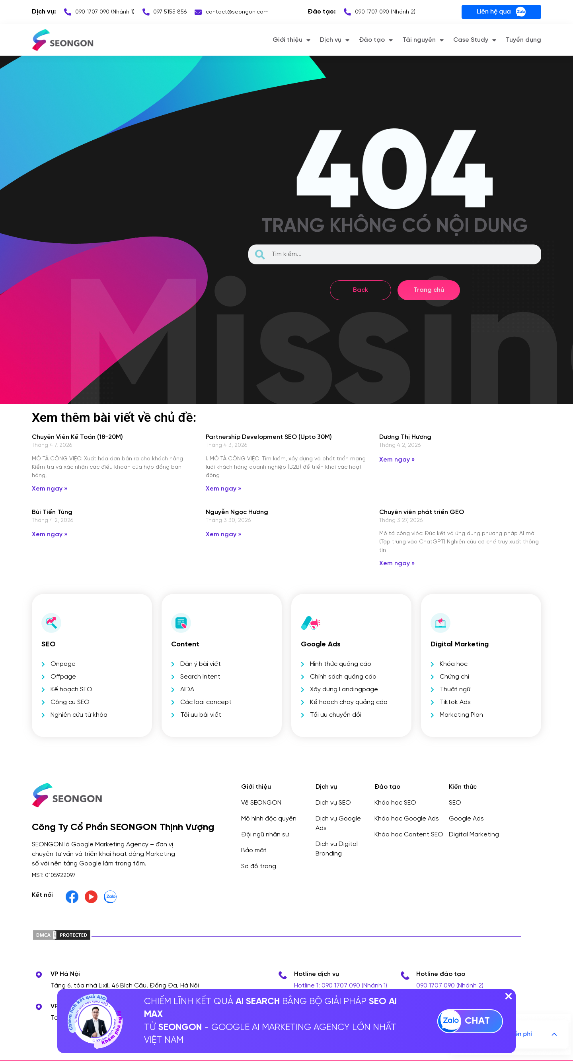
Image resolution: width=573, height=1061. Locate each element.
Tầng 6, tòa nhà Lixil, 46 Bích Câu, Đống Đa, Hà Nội (125, 985)
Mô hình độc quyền (268, 818)
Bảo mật (254, 850)
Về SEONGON (261, 802)
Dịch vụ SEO (333, 802)
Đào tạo (376, 40)
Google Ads (321, 644)
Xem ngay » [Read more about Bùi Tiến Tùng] (49, 534)
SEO (48, 644)
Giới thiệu (291, 40)
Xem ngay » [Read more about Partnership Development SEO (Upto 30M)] (223, 488)
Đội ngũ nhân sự (265, 834)
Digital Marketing (474, 834)
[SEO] (51, 623)
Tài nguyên (423, 40)
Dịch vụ (334, 40)
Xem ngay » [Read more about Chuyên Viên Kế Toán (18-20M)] (49, 488)
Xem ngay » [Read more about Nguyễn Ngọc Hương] (223, 534)
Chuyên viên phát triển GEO (421, 512)
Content (185, 644)
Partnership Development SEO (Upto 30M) (269, 437)
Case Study (474, 40)
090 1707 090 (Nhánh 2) (449, 985)
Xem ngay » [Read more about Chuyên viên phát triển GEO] (397, 563)
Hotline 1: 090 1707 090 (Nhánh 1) (340, 985)
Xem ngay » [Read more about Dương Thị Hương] (397, 459)
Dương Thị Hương (405, 437)
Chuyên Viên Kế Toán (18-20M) (77, 437)
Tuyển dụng (523, 40)
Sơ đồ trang (258, 866)
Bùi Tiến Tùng (52, 512)
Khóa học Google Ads (406, 818)
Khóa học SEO (395, 802)
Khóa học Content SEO (408, 834)
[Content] (181, 623)
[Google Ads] (311, 623)
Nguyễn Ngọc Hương (237, 512)
